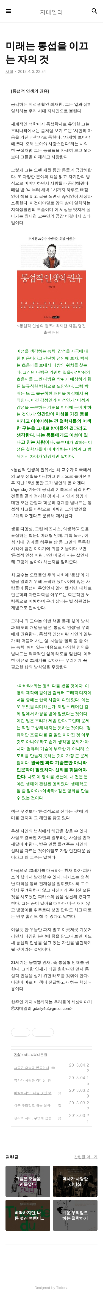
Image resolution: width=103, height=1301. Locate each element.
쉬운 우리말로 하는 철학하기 (34, 1105)
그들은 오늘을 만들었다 (31, 1067)
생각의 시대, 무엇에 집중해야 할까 (34, 1118)
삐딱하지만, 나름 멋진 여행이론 (34, 1092)
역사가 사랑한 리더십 (30, 1080)
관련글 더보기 (86, 1156)
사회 (17, 1055)
